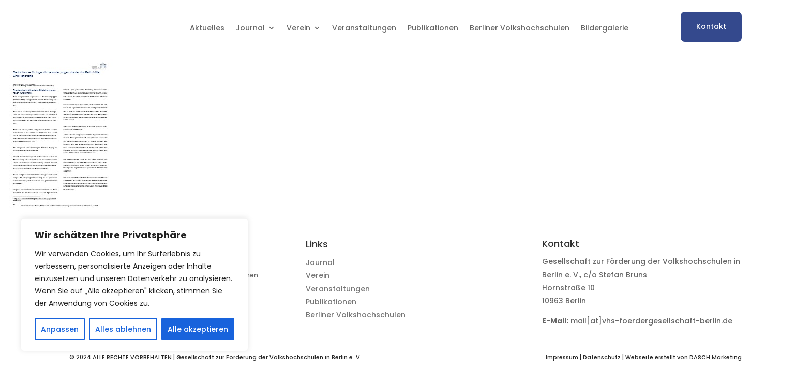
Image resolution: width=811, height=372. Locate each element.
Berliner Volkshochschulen (519, 28)
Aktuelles (207, 28)
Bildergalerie (604, 28)
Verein (298, 28)
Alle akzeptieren (198, 329)
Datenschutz (602, 357)
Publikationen (433, 28)
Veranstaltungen (364, 28)
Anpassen (60, 329)
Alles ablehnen (123, 329)
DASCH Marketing (715, 357)
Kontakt (711, 26)
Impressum (562, 357)
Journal (250, 28)
